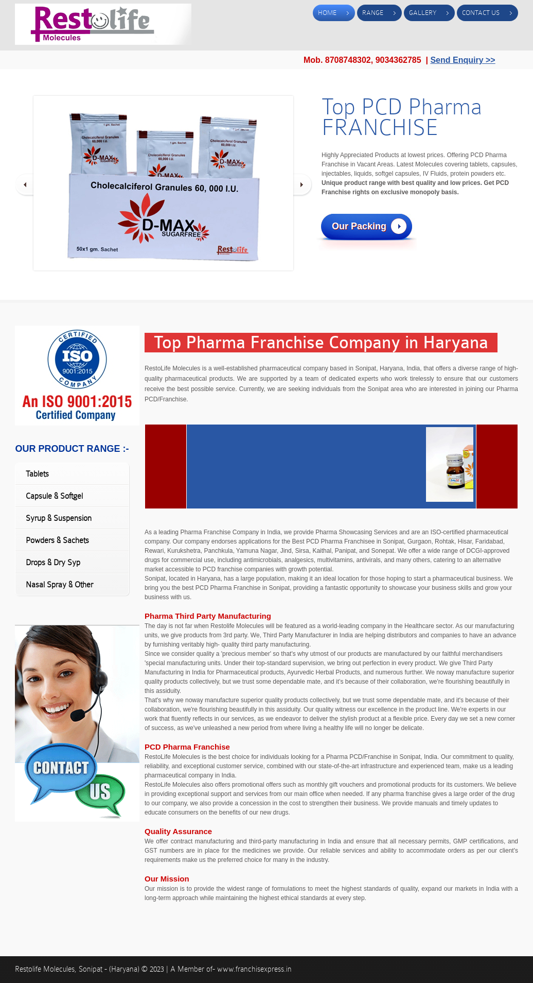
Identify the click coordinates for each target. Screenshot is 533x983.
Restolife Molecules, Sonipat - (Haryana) (78, 969)
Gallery (422, 12)
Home (327, 12)
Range (372, 12)
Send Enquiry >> (462, 60)
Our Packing (359, 226)
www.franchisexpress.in (254, 969)
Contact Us (481, 12)
